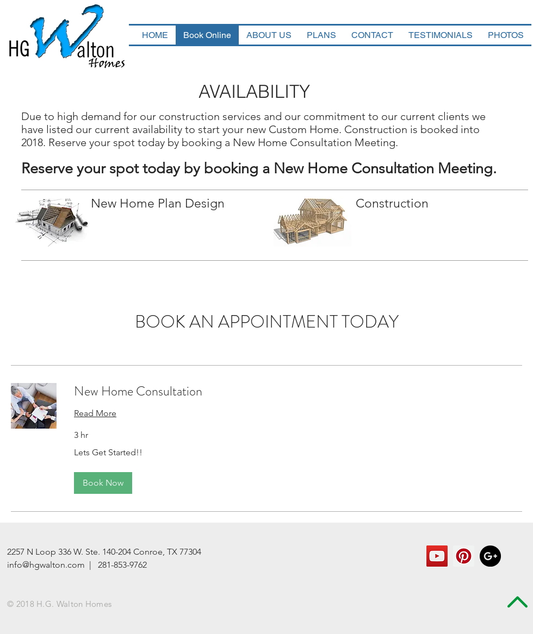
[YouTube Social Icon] (437, 556)
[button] (103, 483)
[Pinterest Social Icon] (463, 556)
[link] (298, 391)
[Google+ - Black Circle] (490, 556)
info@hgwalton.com (46, 565)
